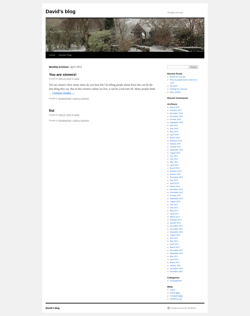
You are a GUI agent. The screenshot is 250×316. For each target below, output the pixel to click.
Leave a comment (81, 98)
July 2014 (174, 180)
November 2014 (176, 177)
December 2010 (176, 268)
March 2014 (175, 186)
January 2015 (175, 174)
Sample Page (65, 55)
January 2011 (175, 265)
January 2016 (175, 144)
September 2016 (176, 122)
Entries (175, 293)
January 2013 (175, 223)
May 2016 (174, 131)
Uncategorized (64, 98)
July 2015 (174, 156)
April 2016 (174, 134)
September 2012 (176, 232)
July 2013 (174, 204)
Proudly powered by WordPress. (184, 308)
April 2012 (174, 244)
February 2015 (176, 171)
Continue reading (63, 92)
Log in (172, 290)
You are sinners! (63, 74)
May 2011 (174, 256)
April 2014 (174, 183)
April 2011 (174, 259)
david (76, 79)
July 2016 (174, 125)
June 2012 (174, 238)
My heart (173, 86)
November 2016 (176, 116)
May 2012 (174, 241)
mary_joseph (175, 92)
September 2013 (176, 198)
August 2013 (175, 201)
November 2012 (176, 229)
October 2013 (175, 195)
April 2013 (174, 214)
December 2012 (176, 226)
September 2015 (176, 150)
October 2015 (175, 147)
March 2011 (175, 262)
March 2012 (175, 247)
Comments (176, 296)
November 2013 (176, 192)
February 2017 (176, 110)
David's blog (61, 11)
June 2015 (174, 159)
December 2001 (176, 271)
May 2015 (174, 162)
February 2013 (176, 220)
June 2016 (174, 128)
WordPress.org (176, 299)
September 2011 (176, 253)
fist (51, 110)
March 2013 (175, 217)
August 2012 (175, 235)
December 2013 (176, 189)
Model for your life (177, 77)
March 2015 (175, 168)
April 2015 (174, 165)
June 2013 (174, 207)
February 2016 (176, 140)
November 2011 (176, 250)
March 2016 (175, 137)
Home (52, 55)
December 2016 (176, 113)
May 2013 (174, 210)
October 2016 (175, 119)
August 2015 (175, 153)
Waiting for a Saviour (178, 89)
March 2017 (175, 107)
